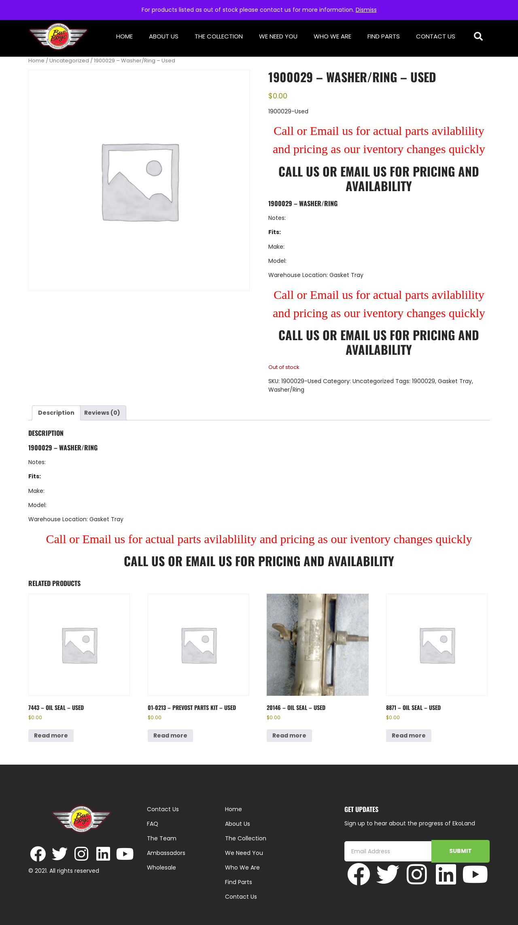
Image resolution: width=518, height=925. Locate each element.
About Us (163, 36)
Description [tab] (56, 413)
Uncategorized (69, 60)
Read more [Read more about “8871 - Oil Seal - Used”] (409, 735)
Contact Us (435, 36)
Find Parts (383, 36)
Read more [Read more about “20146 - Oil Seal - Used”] (289, 735)
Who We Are (332, 36)
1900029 (423, 381)
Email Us (365, 171)
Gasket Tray (455, 381)
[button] (478, 37)
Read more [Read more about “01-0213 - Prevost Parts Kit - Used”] (170, 735)
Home (124, 36)
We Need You (278, 36)
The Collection (219, 36)
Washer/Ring (286, 390)
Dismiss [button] (366, 10)
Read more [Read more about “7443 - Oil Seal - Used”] (51, 735)
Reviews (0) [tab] (102, 413)
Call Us (298, 171)
